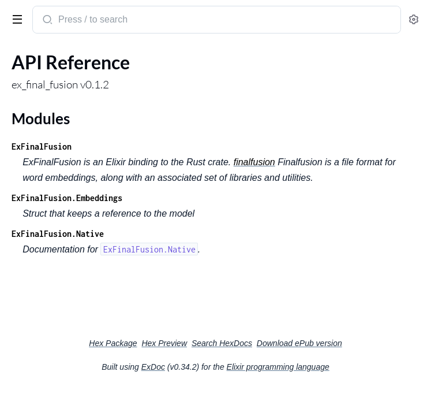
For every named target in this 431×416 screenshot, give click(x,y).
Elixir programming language (278, 367)
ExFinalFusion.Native (58, 234)
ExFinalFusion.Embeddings (67, 198)
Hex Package (113, 343)
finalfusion (254, 162)
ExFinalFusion (42, 146)
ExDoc (153, 367)
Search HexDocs (222, 343)
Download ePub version (299, 343)
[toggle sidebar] (15, 18)
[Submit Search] (46, 21)
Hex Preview (164, 343)
